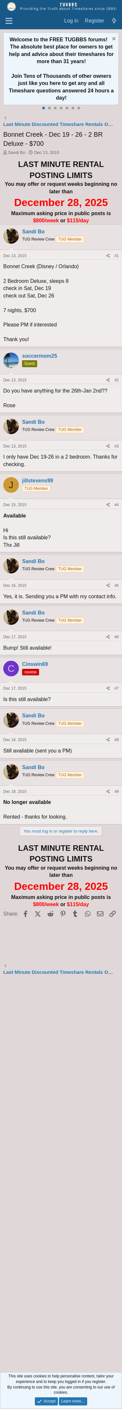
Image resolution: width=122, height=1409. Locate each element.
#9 (117, 791)
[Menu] (9, 21)
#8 (117, 740)
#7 (117, 688)
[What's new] (114, 21)
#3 (117, 446)
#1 (117, 256)
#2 (117, 380)
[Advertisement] (61, 1175)
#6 (117, 637)
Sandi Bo (16, 152)
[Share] (108, 256)
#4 (117, 505)
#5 (117, 585)
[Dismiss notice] (113, 39)
